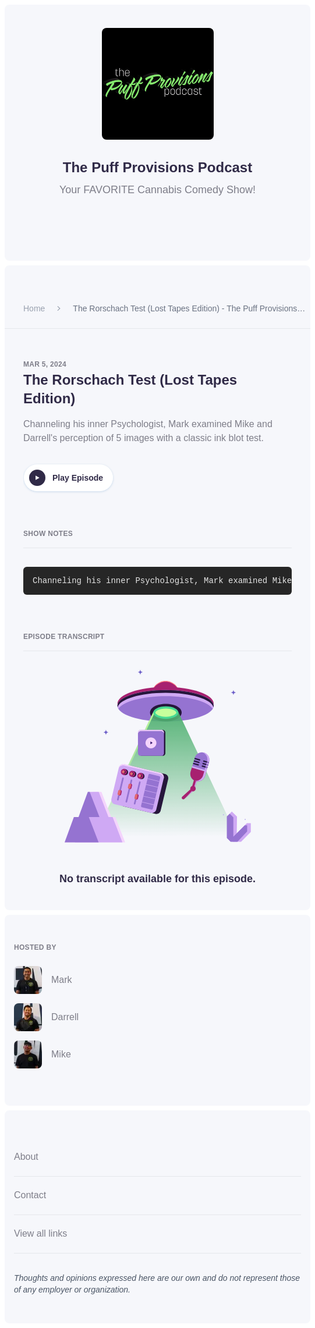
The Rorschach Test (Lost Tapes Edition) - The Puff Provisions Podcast (185, 309)
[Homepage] (158, 84)
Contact (30, 1195)
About (26, 1157)
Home (34, 308)
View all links (40, 1233)
